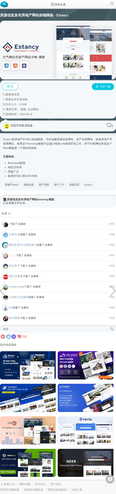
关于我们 (40, 484)
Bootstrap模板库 (5, 4)
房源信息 (29, 184)
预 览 (10, 86)
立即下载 (103, 86)
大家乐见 (14, 234)
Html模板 (8, 148)
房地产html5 (12, 184)
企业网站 (33, 109)
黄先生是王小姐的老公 (23, 244)
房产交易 (44, 184)
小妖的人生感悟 (18, 297)
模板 (23, 109)
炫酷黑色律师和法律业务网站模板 (113, 290)
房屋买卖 (74, 184)
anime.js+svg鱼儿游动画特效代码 (3, 290)
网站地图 (24, 484)
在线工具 (76, 489)
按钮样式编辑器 (33, 489)
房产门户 (59, 184)
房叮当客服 (16, 276)
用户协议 (55, 484)
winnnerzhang (17, 286)
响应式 (12, 167)
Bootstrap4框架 (16, 163)
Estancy (88, 184)
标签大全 (9, 484)
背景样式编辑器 (9, 489)
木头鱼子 (14, 265)
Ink (11, 307)
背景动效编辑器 (57, 489)
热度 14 (6, 213)
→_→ (12, 255)
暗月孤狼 (14, 318)
